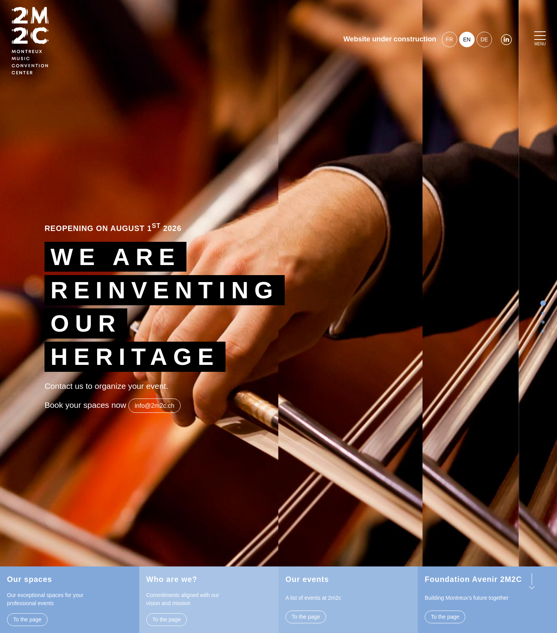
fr (449, 39)
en (466, 39)
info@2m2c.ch (154, 405)
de (484, 39)
